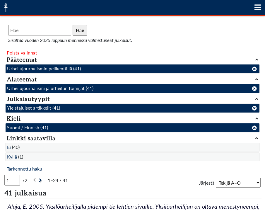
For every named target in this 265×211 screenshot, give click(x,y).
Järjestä (207, 183)
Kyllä (12, 156)
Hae (80, 30)
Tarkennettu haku (24, 168)
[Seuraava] (41, 180)
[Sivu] (12, 180)
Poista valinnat (22, 52)
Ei (9, 147)
